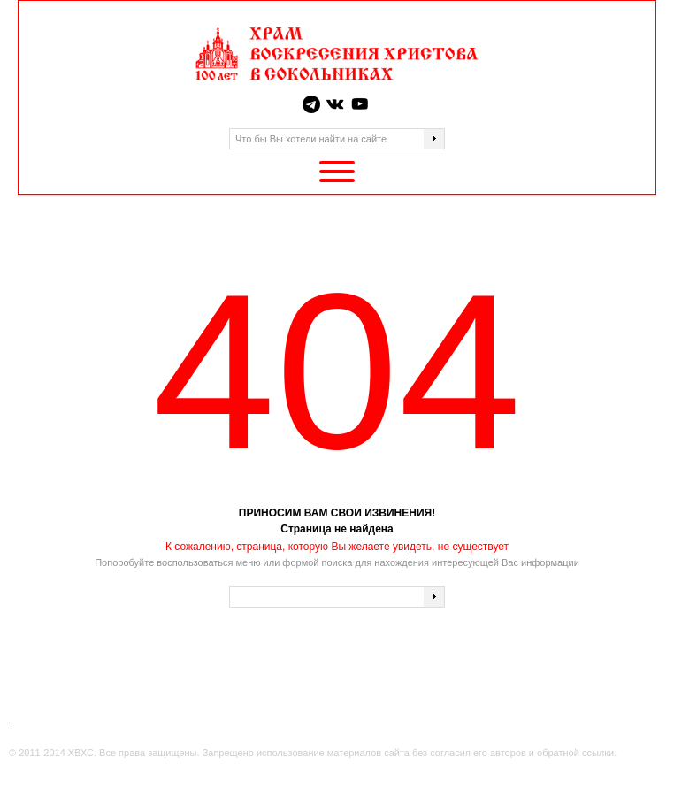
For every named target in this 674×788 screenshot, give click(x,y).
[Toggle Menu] (337, 171)
